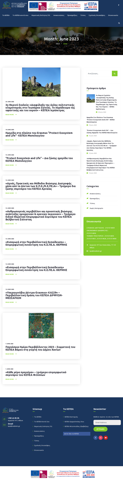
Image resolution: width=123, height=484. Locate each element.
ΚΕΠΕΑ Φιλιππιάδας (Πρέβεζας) (76, 426)
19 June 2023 (10, 129)
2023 (58, 44)
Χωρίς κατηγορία (96, 208)
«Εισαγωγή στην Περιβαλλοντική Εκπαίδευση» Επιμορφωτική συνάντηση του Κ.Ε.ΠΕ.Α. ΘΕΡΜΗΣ (36, 268)
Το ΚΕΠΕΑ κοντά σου (20, 15)
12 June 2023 (10, 264)
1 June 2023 (9, 369)
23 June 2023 (10, 101)
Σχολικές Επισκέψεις (97, 15)
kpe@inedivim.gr (96, 251)
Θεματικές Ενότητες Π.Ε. (41, 15)
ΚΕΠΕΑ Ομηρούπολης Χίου (74, 422)
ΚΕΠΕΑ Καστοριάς (71, 417)
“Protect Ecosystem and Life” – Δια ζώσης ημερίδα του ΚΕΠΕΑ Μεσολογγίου (39, 159)
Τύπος (83, 15)
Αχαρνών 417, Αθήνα (15, 420)
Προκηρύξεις (72, 15)
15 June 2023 (10, 155)
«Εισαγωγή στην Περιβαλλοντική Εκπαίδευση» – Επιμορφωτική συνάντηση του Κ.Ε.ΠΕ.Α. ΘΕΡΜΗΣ (36, 243)
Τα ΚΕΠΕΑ (5, 15)
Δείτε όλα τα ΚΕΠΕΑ (71, 434)
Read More (10, 114)
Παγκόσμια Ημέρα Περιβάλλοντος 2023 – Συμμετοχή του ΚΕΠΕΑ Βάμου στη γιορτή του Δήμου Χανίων (40, 348)
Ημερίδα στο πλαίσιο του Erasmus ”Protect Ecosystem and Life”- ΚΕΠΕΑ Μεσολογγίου (39, 134)
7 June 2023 (9, 343)
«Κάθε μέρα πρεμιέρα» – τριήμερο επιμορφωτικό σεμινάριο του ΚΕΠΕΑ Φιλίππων (36, 373)
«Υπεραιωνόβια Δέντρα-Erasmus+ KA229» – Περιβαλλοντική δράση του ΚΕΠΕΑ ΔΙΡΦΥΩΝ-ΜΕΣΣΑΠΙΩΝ (34, 295)
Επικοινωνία (113, 15)
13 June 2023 (10, 180)
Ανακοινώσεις (58, 15)
